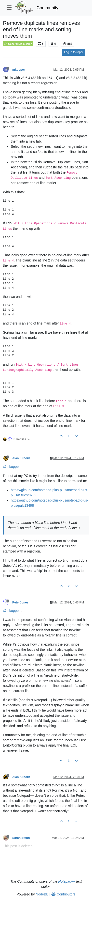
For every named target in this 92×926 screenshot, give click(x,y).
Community (47, 7)
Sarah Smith (21, 838)
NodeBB (42, 894)
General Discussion (18, 43)
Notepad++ (66, 881)
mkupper (18, 69)
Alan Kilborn (21, 458)
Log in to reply (73, 52)
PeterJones (20, 602)
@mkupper (11, 467)
